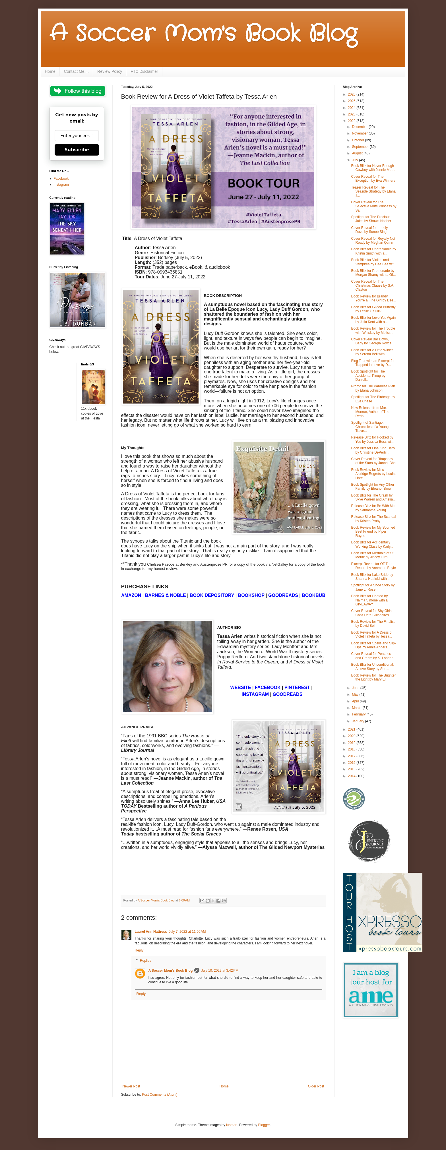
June (356, 688)
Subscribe (77, 149)
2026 (352, 94)
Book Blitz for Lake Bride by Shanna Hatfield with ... (372, 577)
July (355, 160)
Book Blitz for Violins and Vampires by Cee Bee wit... (373, 262)
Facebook (61, 179)
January (358, 721)
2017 (352, 756)
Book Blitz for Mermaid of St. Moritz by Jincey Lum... (372, 555)
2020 (352, 736)
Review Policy (109, 71)
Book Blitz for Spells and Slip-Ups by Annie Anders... (373, 645)
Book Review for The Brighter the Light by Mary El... (373, 677)
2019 (352, 743)
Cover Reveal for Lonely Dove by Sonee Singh (369, 230)
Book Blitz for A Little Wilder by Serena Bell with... (372, 352)
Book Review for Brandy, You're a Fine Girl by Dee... (373, 298)
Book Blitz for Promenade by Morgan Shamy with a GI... (373, 273)
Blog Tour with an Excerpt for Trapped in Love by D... (373, 363)
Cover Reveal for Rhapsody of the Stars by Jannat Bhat (374, 461)
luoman (231, 1125)
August (358, 153)
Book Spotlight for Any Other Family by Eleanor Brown (372, 487)
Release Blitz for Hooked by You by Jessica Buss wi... (372, 439)
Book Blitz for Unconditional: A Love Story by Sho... (372, 667)
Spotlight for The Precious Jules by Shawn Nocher (371, 219)
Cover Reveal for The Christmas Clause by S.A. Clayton (372, 286)
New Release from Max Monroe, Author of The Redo (370, 412)
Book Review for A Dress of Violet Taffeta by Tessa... (371, 634)
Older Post (316, 1086)
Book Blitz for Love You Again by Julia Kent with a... (373, 320)
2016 (352, 763)
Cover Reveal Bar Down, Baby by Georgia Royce (371, 341)
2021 (352, 729)
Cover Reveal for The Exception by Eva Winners (373, 179)
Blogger (264, 1125)
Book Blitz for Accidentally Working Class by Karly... (372, 544)
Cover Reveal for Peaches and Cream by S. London (372, 656)
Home (50, 71)
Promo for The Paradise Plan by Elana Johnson (373, 388)
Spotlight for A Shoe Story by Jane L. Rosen (373, 587)
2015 (352, 769)
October (358, 140)
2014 (352, 776)
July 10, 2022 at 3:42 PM (219, 971)
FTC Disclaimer (144, 71)
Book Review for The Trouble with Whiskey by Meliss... (373, 330)
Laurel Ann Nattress (151, 932)
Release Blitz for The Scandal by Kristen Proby (373, 519)
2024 (352, 108)
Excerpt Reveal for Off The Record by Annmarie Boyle (373, 566)
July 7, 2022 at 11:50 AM (187, 932)
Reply (139, 950)
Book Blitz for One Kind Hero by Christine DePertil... (373, 450)
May (355, 694)
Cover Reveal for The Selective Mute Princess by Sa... (373, 206)
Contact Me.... (76, 71)
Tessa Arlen (164, 247)
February (359, 714)
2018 (352, 749)
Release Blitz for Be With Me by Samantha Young (373, 508)
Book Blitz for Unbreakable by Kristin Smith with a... (373, 251)
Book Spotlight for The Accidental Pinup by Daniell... (368, 375)
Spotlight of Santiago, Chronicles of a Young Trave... (370, 427)
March (357, 708)
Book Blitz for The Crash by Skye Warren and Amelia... (373, 497)
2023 (352, 114)
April (356, 701)
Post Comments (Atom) (159, 1095)
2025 (352, 101)
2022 (352, 121)
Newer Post (131, 1086)
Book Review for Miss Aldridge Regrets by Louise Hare (373, 474)
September (360, 147)
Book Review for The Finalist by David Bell (373, 624)
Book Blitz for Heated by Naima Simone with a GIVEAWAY (369, 600)
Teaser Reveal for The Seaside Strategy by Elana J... (373, 191)
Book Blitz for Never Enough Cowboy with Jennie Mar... (373, 168)
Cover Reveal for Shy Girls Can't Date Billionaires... (371, 613)
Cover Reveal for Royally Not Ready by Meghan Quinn (373, 241)
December (360, 127)
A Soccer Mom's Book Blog (203, 34)
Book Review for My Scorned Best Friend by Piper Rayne (373, 532)
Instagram (61, 185)
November (360, 133)
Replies (145, 961)
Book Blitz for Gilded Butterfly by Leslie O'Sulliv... (373, 309)
